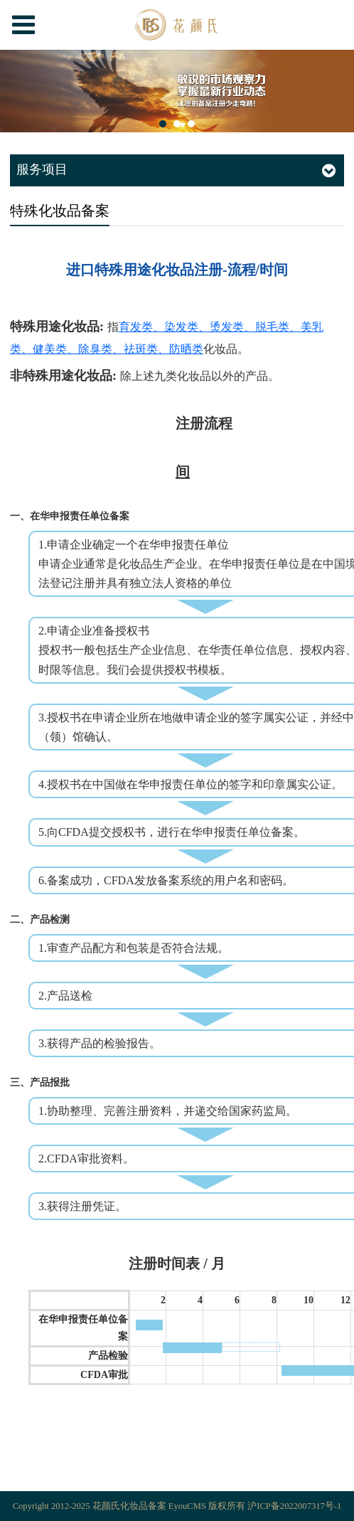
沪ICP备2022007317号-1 (294, 1506)
